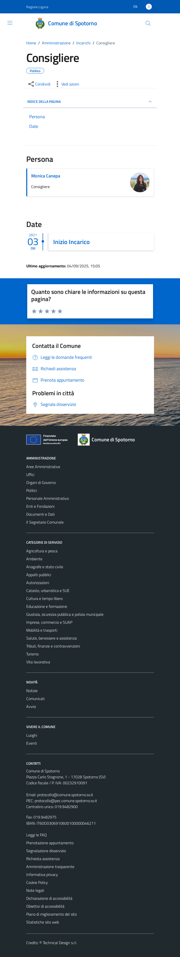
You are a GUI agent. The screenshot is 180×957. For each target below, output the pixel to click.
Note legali (35, 890)
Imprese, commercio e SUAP (49, 622)
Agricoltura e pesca (41, 551)
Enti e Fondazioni (40, 506)
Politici (31, 490)
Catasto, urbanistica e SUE (48, 590)
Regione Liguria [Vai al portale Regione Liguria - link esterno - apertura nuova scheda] (37, 6)
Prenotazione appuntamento (50, 843)
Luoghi (31, 735)
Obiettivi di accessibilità (45, 906)
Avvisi (31, 706)
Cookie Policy (37, 882)
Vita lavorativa (38, 662)
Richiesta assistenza (43, 859)
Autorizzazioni (37, 583)
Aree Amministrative (43, 467)
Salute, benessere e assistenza (51, 638)
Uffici (30, 475)
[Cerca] (148, 23)
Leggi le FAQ (36, 835)
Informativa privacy (42, 874)
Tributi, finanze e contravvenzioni (53, 646)
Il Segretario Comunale (45, 522)
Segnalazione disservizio (46, 851)
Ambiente (34, 559)
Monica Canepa (45, 175)
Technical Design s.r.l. (60, 943)
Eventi (31, 743)
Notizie (32, 691)
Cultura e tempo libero (44, 598)
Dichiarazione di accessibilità (49, 898)
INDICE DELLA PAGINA (90, 102)
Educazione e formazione (46, 606)
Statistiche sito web (42, 922)
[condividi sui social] (38, 84)
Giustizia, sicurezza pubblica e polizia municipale (64, 614)
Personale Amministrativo (47, 498)
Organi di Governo (41, 482)
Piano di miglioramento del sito (51, 914)
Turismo (32, 654)
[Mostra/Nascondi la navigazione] (10, 23)
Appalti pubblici (38, 575)
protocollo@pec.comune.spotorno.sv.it (66, 801)
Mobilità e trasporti (41, 630)
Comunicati (35, 699)
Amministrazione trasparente (50, 867)
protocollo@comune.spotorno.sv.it (65, 795)
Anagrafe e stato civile (44, 567)
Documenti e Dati (40, 514)
